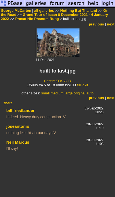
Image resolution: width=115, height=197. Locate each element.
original (79, 93)
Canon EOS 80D (57, 81)
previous (96, 24)
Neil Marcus (17, 142)
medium (57, 93)
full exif (82, 85)
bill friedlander (20, 110)
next (110, 24)
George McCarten (16, 10)
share (8, 103)
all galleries (44, 10)
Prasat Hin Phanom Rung (37, 19)
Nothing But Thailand (78, 10)
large (68, 93)
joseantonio (17, 126)
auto (89, 93)
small (45, 93)
